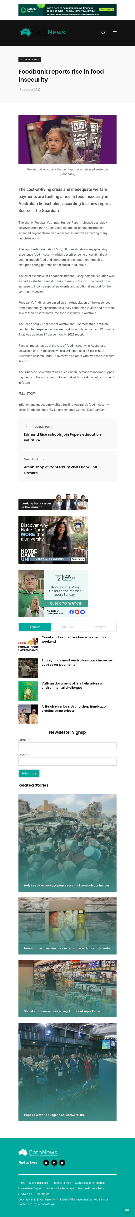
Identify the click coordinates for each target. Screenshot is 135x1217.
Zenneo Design (46, 1204)
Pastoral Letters (61, 1182)
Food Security (30, 59)
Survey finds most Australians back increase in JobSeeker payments (78, 662)
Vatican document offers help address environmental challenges (72, 685)
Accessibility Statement (60, 1188)
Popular (67, 627)
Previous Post (38, 426)
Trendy (100, 627)
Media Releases (38, 1182)
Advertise (26, 1193)
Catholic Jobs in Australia (90, 1182)
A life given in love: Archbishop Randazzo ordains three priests (74, 708)
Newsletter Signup (31, 1188)
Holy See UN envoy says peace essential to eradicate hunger (66, 885)
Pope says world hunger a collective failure (54, 1115)
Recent (35, 627)
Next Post (35, 459)
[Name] (67, 746)
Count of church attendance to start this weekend (74, 639)
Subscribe (29, 773)
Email (23, 755)
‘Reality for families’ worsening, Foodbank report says (62, 1011)
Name (24, 740)
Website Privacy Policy (91, 1188)
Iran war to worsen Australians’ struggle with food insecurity (67, 948)
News (21, 1182)
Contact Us (42, 1193)
